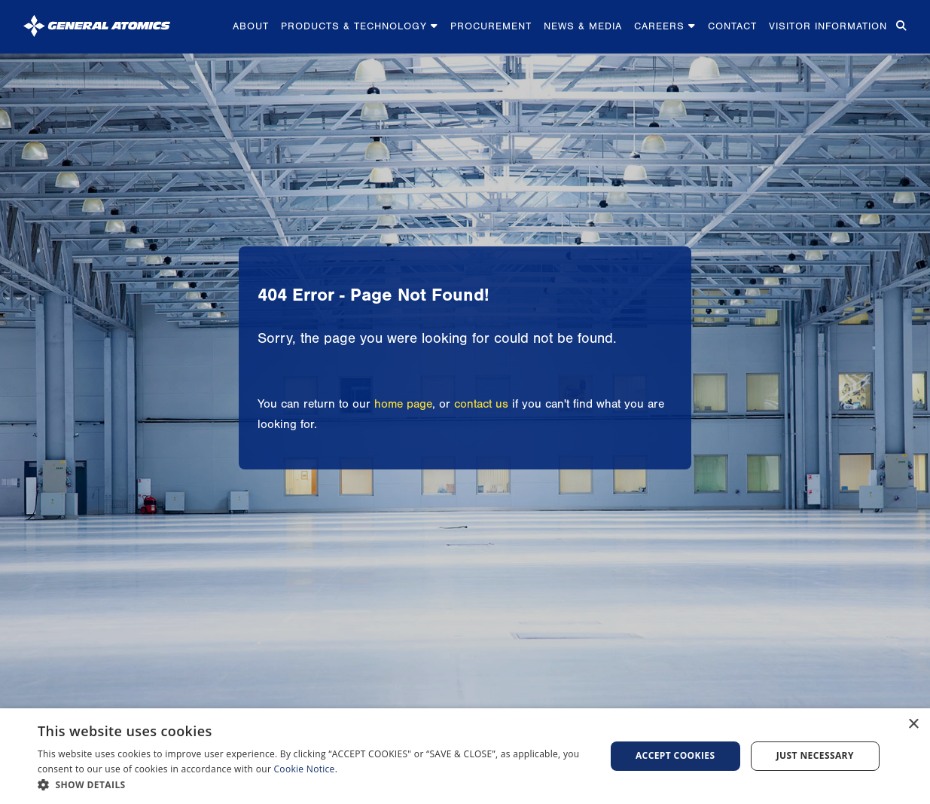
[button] (313, 785)
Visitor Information (828, 26)
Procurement (491, 26)
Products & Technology (359, 26)
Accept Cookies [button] (675, 755)
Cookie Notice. (306, 769)
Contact (732, 26)
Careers (665, 26)
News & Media (583, 26)
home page (403, 404)
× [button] (913, 724)
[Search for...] (900, 26)
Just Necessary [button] (815, 755)
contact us (481, 404)
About (251, 26)
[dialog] (465, 756)
